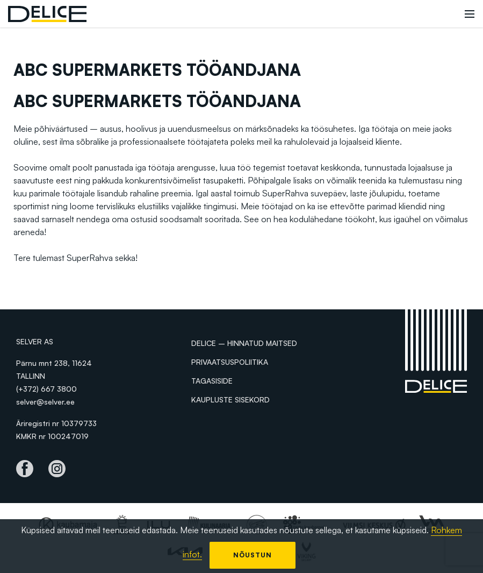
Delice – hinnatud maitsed (244, 343)
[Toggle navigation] (469, 14)
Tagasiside (212, 380)
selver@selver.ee (45, 401)
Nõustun (252, 555)
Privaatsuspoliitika (229, 361)
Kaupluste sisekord (230, 399)
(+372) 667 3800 (46, 388)
